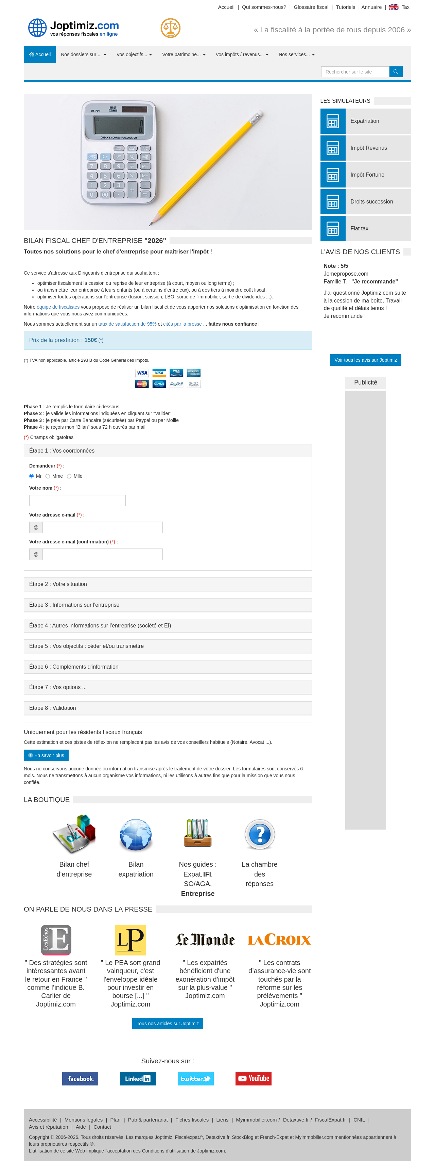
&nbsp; (365, 493)
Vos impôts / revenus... (242, 54)
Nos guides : (198, 864)
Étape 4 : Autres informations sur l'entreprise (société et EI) (100, 625)
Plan (115, 1120)
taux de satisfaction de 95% (127, 324)
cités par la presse (182, 324)
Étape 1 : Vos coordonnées (61, 451)
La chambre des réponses (260, 874)
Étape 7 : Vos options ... (58, 687)
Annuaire (372, 7)
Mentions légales (84, 1120)
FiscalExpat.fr (330, 1120)
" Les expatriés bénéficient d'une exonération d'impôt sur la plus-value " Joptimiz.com (204, 979)
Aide (81, 1127)
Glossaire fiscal (311, 7)
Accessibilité (43, 1120)
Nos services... (297, 54)
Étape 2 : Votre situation (58, 584)
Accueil (226, 7)
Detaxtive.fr (296, 1120)
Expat (192, 874)
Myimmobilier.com (256, 1120)
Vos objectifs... (134, 54)
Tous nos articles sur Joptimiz (168, 1023)
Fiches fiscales (192, 1120)
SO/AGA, (198, 883)
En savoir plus (46, 755)
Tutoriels (345, 7)
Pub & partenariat (148, 1120)
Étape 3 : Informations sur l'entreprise (74, 605)
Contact (102, 1127)
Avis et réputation (48, 1127)
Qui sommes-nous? (264, 7)
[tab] (168, 451)
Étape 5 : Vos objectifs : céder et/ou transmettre (86, 646)
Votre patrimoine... (184, 54)
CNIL (359, 1120)
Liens (222, 1120)
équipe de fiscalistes (58, 307)
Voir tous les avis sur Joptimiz (365, 360)
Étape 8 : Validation (52, 708)
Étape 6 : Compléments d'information (74, 667)
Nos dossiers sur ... (83, 54)
